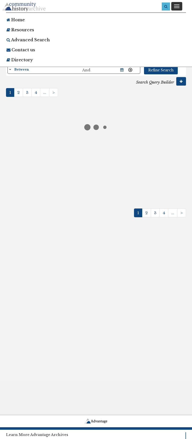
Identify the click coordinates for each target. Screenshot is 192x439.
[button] (181, 81)
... (44, 92)
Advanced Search (28, 39)
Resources (20, 29)
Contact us (20, 49)
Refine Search (161, 70)
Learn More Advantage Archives (37, 434)
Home (15, 19)
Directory (19, 59)
